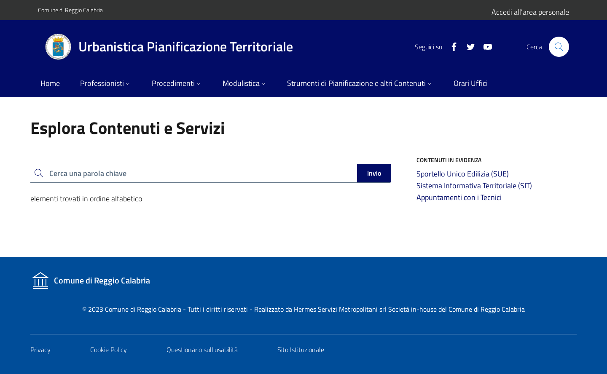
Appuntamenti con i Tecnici (459, 197)
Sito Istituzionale (300, 350)
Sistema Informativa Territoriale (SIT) (474, 185)
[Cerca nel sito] (559, 47)
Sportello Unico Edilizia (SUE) (462, 173)
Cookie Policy (108, 350)
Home (50, 83)
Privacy (40, 350)
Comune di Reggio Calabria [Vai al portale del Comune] (70, 9)
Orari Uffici (471, 83)
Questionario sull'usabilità (202, 350)
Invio (374, 173)
